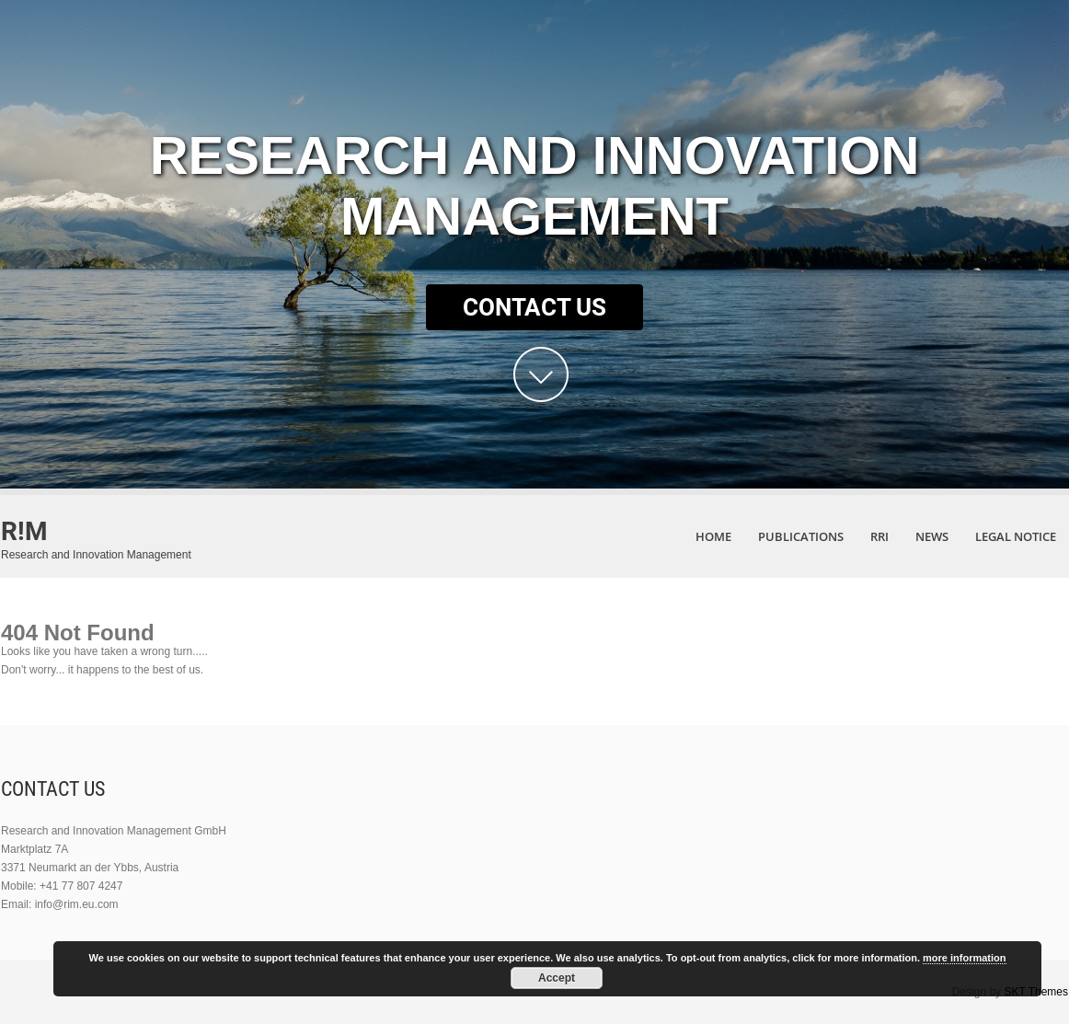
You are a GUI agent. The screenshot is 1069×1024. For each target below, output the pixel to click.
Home (713, 536)
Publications (801, 536)
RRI (879, 536)
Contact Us (534, 307)
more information (964, 957)
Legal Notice (1015, 536)
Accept (556, 978)
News (931, 536)
